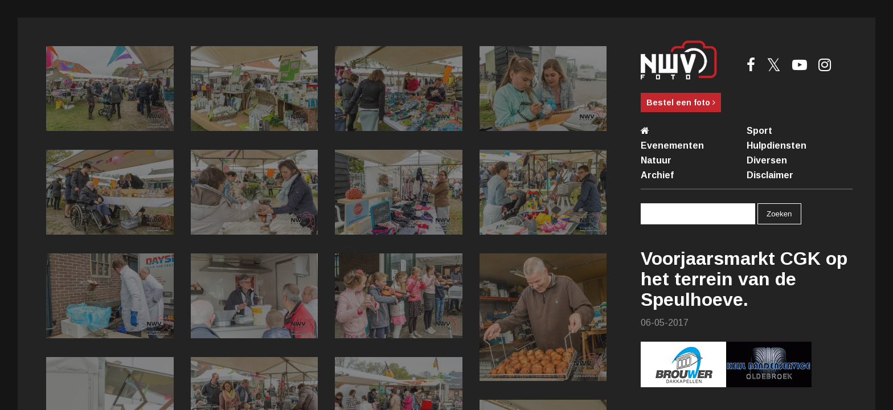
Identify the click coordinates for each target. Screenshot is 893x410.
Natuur (656, 160)
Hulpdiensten (776, 145)
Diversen (767, 160)
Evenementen (672, 145)
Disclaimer (770, 175)
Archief (657, 175)
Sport (759, 131)
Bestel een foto (680, 102)
